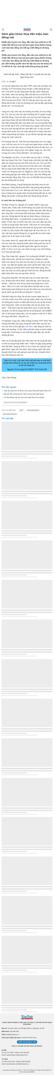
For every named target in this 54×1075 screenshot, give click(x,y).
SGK (6, 114)
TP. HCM (5, 1059)
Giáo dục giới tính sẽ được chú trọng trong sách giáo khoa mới (27, 391)
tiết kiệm (29, 326)
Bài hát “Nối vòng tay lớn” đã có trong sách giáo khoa (24, 394)
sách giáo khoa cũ (10, 414)
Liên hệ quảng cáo (27, 1042)
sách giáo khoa (33, 410)
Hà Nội (4, 1050)
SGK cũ (5, 82)
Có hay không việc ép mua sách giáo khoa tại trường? (24, 397)
